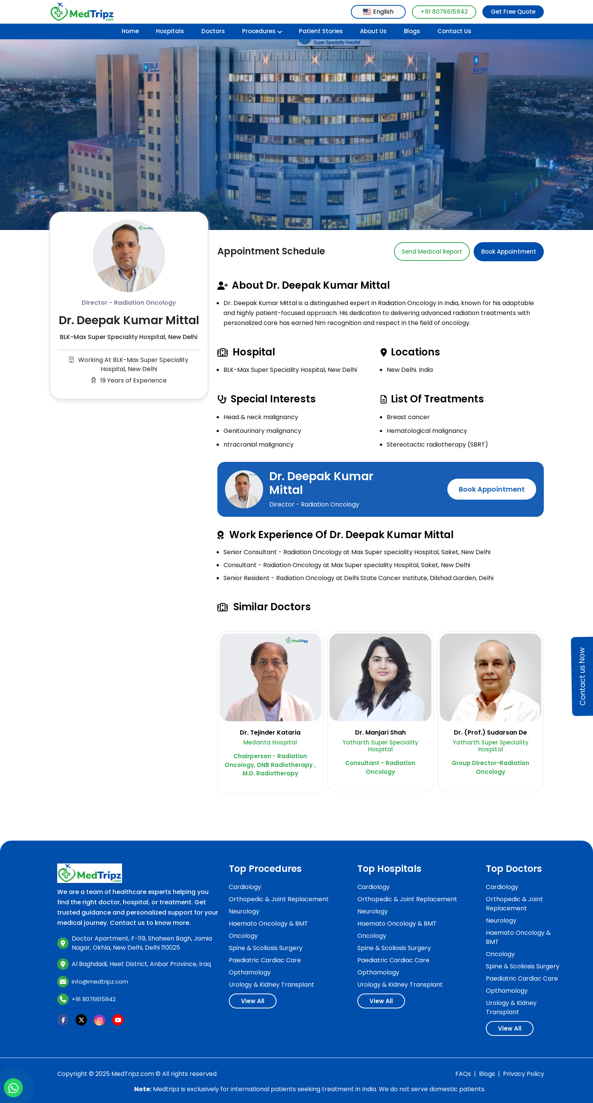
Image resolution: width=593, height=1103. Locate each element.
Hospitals (170, 31)
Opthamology (250, 972)
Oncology (243, 935)
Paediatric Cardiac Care (265, 960)
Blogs (412, 31)
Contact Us (454, 31)
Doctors (213, 31)
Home (130, 31)
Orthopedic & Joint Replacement (279, 899)
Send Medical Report (432, 252)
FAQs (463, 1073)
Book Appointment (508, 252)
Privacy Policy (523, 1073)
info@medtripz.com (100, 982)
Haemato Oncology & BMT (268, 923)
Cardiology (245, 887)
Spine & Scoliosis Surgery (265, 948)
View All (252, 1001)
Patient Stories (321, 31)
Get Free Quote (513, 12)
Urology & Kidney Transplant (271, 984)
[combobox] (378, 12)
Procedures (262, 31)
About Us (373, 31)
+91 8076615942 (444, 12)
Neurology (244, 911)
